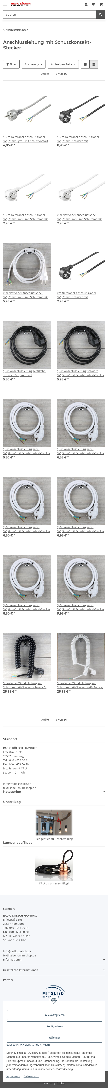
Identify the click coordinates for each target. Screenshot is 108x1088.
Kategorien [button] (12, 792)
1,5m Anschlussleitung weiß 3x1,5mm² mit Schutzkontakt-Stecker (80, 451)
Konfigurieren (54, 1026)
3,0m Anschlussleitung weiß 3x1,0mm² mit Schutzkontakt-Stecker (26, 607)
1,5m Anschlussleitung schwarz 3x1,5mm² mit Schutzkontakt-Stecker (80, 373)
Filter (11, 64)
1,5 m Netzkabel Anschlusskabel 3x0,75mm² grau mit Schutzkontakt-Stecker (26, 139)
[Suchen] (49, 14)
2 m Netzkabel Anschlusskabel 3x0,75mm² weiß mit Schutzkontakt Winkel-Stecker (79, 217)
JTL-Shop (60, 1083)
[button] (86, 4)
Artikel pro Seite (61, 64)
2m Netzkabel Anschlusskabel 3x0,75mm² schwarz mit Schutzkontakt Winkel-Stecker (76, 295)
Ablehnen (54, 1037)
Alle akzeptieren (54, 1015)
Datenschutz (31, 1076)
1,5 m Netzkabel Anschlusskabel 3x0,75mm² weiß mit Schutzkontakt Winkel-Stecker (25, 217)
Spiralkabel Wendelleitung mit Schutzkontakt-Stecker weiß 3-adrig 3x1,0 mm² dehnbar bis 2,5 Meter (80, 685)
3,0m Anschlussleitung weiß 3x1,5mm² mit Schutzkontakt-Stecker (80, 607)
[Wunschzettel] (93, 4)
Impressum (13, 1076)
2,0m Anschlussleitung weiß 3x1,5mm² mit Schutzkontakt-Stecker (80, 529)
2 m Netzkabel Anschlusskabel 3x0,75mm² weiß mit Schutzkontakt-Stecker (26, 295)
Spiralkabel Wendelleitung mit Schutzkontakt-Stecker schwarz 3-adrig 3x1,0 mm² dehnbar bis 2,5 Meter (24, 685)
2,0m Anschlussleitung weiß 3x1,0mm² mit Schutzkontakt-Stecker (26, 529)
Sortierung (32, 64)
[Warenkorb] (101, 4)
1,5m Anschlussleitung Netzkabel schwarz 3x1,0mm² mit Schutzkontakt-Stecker (24, 373)
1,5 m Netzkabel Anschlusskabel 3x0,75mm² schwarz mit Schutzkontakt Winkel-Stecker (78, 139)
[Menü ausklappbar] (5, 2)
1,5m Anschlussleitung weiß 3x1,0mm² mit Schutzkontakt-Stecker (26, 451)
